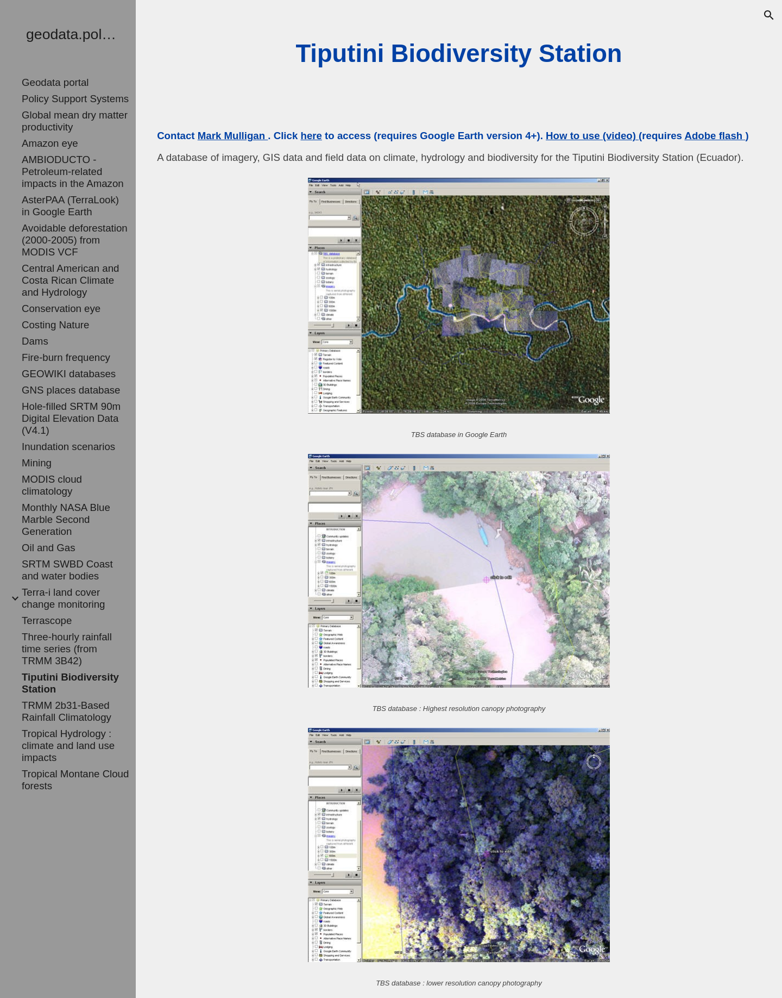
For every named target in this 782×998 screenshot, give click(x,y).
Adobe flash (714, 135)
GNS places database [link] (71, 390)
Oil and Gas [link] (48, 547)
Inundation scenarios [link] (68, 446)
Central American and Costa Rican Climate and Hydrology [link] (70, 280)
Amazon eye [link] (50, 143)
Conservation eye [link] (61, 308)
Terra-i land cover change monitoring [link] (63, 598)
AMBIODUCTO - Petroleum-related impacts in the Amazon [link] (73, 171)
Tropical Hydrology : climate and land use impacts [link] (68, 745)
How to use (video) (592, 135)
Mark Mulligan (233, 135)
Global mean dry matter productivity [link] (75, 121)
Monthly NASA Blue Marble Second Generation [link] (66, 519)
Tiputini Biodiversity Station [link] (70, 683)
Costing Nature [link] (55, 324)
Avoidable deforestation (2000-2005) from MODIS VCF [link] (75, 240)
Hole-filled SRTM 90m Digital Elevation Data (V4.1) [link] (71, 418)
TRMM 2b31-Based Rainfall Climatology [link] (66, 711)
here (310, 135)
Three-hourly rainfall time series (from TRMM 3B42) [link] (67, 648)
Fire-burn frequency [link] (66, 357)
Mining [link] (37, 463)
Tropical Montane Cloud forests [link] (75, 779)
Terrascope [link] (47, 620)
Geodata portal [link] (55, 82)
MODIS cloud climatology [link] (52, 485)
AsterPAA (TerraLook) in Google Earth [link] (70, 205)
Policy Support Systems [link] (75, 98)
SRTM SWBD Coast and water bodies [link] (67, 570)
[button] (769, 15)
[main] (458, 54)
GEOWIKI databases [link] (69, 373)
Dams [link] (35, 341)
